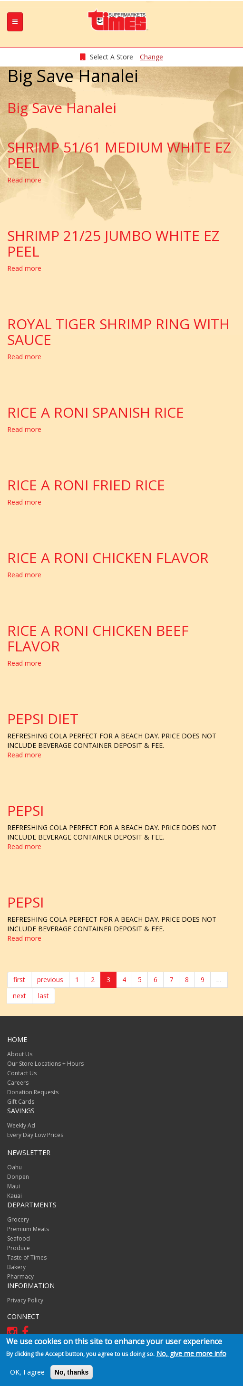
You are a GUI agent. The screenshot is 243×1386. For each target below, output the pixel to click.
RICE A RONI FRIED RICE (86, 485)
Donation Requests (32, 1092)
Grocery (18, 1219)
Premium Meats (28, 1229)
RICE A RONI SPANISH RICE (95, 412)
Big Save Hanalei (62, 107)
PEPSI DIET (42, 718)
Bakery (16, 1267)
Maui (13, 1186)
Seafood (18, 1238)
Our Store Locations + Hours (45, 1064)
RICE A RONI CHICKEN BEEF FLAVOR (98, 638)
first (19, 979)
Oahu (14, 1167)
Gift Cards (20, 1102)
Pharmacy (20, 1276)
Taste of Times (27, 1257)
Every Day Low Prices (35, 1135)
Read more (24, 179)
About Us (19, 1054)
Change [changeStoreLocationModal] (151, 56)
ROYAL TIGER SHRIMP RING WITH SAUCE (118, 331)
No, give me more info (191, 1353)
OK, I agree (27, 1371)
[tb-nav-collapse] (15, 21)
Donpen (18, 1177)
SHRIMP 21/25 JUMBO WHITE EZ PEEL (113, 243)
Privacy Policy (25, 1300)
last (43, 995)
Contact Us (22, 1073)
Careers (18, 1083)
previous (50, 979)
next (19, 995)
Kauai (14, 1196)
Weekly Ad (21, 1125)
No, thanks (72, 1372)
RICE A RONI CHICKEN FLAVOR (108, 557)
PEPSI (25, 810)
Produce (18, 1248)
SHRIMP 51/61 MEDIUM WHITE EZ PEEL (119, 154)
